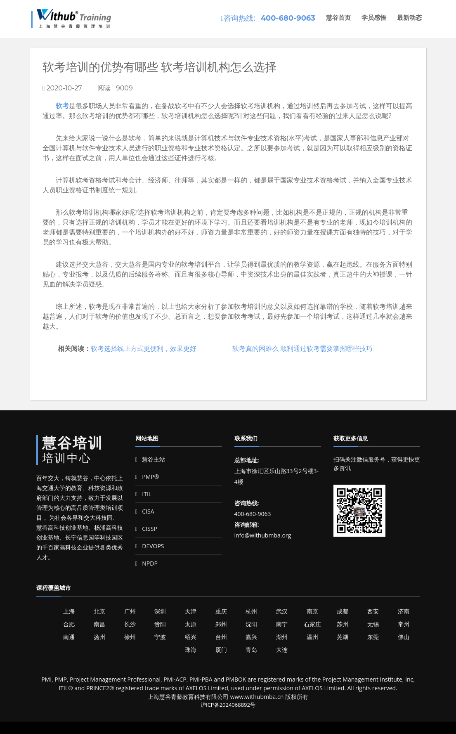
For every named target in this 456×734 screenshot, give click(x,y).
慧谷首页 (338, 17)
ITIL (143, 494)
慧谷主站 (150, 459)
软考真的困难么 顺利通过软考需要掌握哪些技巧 (302, 348)
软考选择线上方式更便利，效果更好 (143, 348)
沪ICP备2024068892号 (228, 704)
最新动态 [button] (409, 17)
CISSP (146, 529)
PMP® (147, 477)
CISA (144, 511)
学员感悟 (373, 17)
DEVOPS (149, 546)
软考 (62, 105)
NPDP (146, 563)
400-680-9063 (288, 18)
